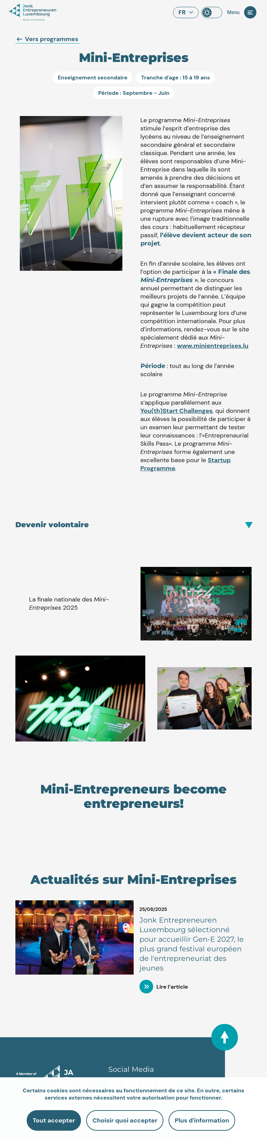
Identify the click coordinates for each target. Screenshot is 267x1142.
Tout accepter (54, 1120)
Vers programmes (47, 39)
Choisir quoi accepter (124, 1120)
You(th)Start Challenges (177, 411)
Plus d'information (202, 1120)
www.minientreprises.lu (213, 346)
